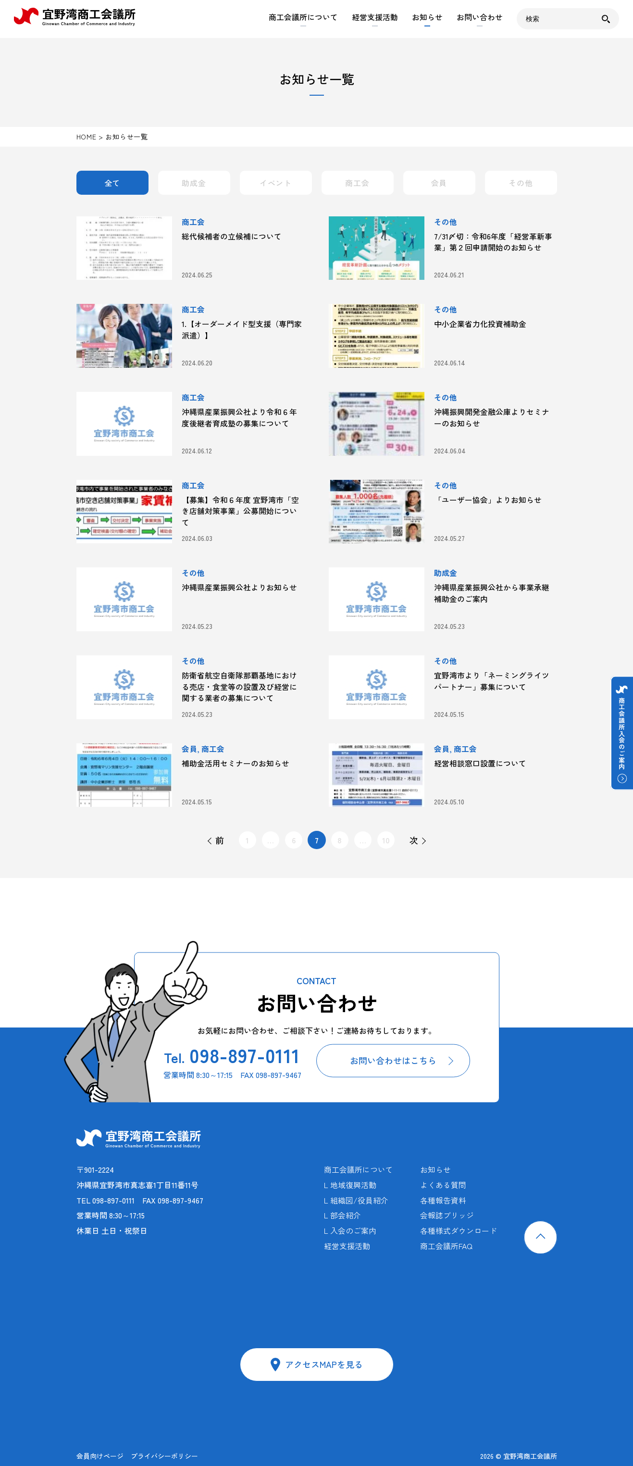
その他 (521, 182)
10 (386, 840)
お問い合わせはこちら (393, 1060)
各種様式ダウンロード (458, 1230)
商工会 (357, 182)
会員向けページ (100, 1456)
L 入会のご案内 (350, 1230)
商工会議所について (303, 17)
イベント (276, 182)
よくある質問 (443, 1184)
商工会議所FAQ (446, 1246)
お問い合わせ (480, 17)
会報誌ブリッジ (447, 1215)
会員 (439, 182)
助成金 (194, 182)
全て (112, 182)
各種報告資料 (443, 1200)
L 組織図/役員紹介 (356, 1200)
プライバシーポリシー (164, 1456)
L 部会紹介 (342, 1215)
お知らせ (427, 17)
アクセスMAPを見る (324, 1364)
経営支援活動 (375, 17)
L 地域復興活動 (350, 1184)
